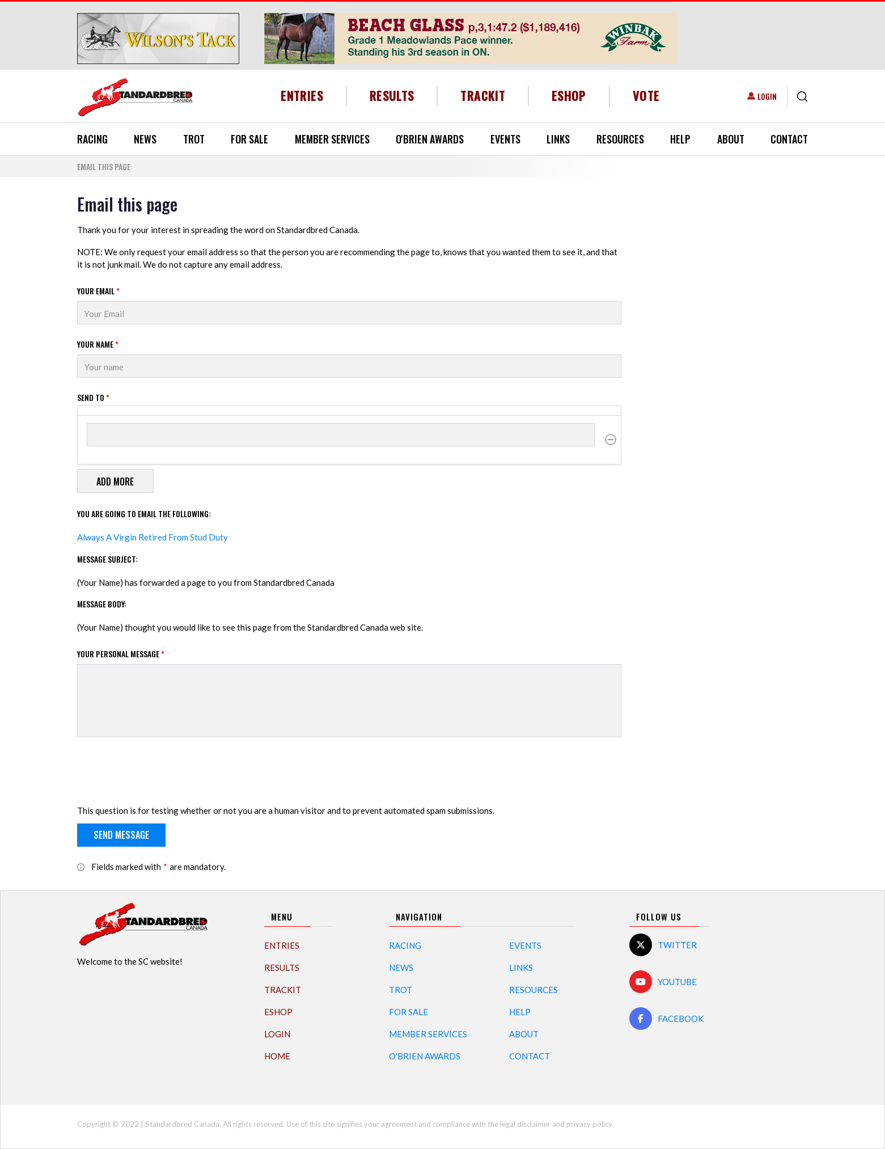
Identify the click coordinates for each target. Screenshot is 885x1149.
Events (505, 139)
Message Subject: (107, 559)
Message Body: (101, 604)
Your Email (98, 291)
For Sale (249, 139)
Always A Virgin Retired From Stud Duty (152, 537)
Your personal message (120, 654)
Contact (789, 139)
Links (558, 139)
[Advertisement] (723, 364)
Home (277, 1056)
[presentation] (163, 773)
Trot (194, 139)
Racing (92, 139)
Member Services (332, 139)
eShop (569, 95)
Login (767, 96)
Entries (302, 95)
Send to (93, 397)
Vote (646, 95)
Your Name (97, 344)
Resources (620, 139)
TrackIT (482, 95)
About (730, 139)
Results (392, 95)
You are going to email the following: (144, 513)
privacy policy (589, 1124)
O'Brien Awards (430, 139)
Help (680, 139)
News (145, 139)
